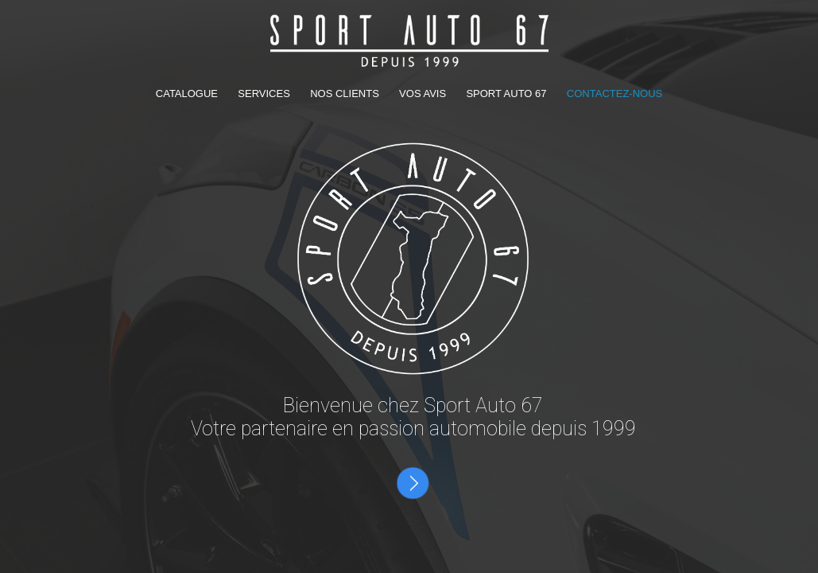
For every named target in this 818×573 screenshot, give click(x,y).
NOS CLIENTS (346, 93)
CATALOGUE (188, 93)
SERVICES (265, 93)
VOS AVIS (424, 93)
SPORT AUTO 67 (506, 93)
